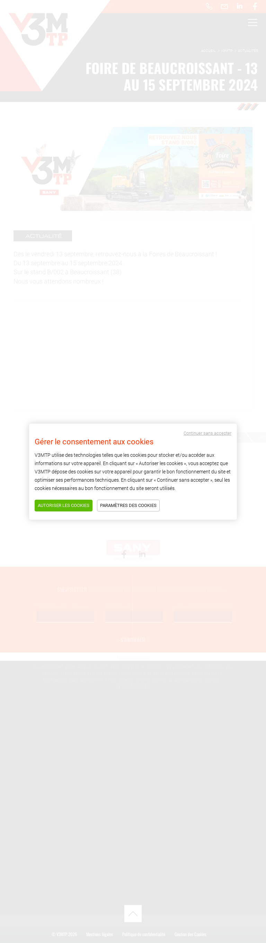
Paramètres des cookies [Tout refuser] (128, 505)
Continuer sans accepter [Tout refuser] (207, 433)
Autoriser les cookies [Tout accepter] (63, 505)
